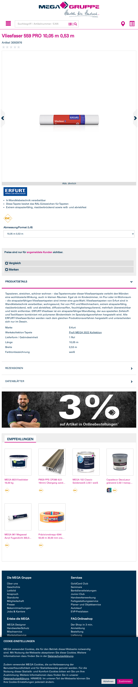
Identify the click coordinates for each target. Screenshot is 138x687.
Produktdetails (16, 281)
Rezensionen (14, 368)
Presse (11, 604)
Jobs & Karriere (16, 611)
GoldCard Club (79, 583)
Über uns (12, 583)
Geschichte (13, 587)
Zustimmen (125, 681)
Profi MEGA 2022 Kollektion (85, 332)
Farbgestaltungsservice (84, 601)
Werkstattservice (16, 635)
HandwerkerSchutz (18, 628)
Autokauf (76, 608)
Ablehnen (108, 681)
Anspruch (12, 594)
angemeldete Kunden (39, 252)
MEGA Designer (16, 624)
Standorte (13, 597)
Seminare (76, 587)
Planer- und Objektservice (86, 604)
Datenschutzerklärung (60, 656)
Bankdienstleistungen (84, 590)
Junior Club (78, 594)
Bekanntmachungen (19, 608)
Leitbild (11, 590)
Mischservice (14, 631)
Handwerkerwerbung (83, 597)
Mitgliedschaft (15, 601)
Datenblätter (14, 381)
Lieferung (76, 635)
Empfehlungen (20, 439)
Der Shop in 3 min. (82, 624)
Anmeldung (78, 628)
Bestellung (77, 631)
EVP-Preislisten (79, 611)
